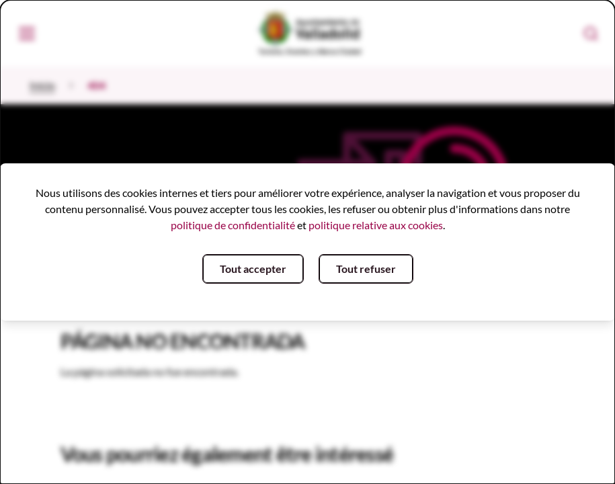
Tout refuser (366, 268)
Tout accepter (253, 268)
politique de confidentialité (233, 224)
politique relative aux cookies (376, 224)
